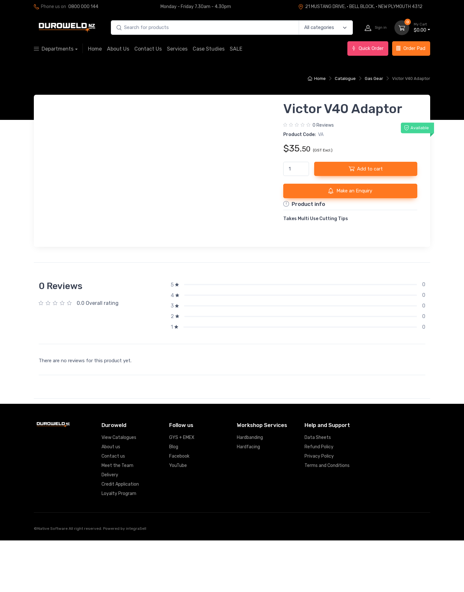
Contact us (113, 507)
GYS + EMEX (181, 489)
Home (95, 49)
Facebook (179, 507)
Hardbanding (250, 489)
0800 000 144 (83, 6)
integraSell (136, 580)
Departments (53, 49)
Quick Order (367, 48)
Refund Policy (319, 498)
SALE (236, 49)
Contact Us (148, 49)
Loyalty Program (119, 545)
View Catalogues (119, 489)
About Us (118, 49)
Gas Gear (374, 78)
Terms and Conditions (327, 517)
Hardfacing (248, 498)
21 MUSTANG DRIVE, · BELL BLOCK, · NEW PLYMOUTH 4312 (360, 6)
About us (111, 498)
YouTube (178, 517)
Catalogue (345, 78)
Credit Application (120, 536)
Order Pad (410, 48)
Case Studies (209, 49)
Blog (173, 498)
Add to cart (366, 168)
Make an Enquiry (350, 191)
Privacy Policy (319, 507)
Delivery (110, 526)
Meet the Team (117, 517)
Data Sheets (317, 489)
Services (177, 49)
